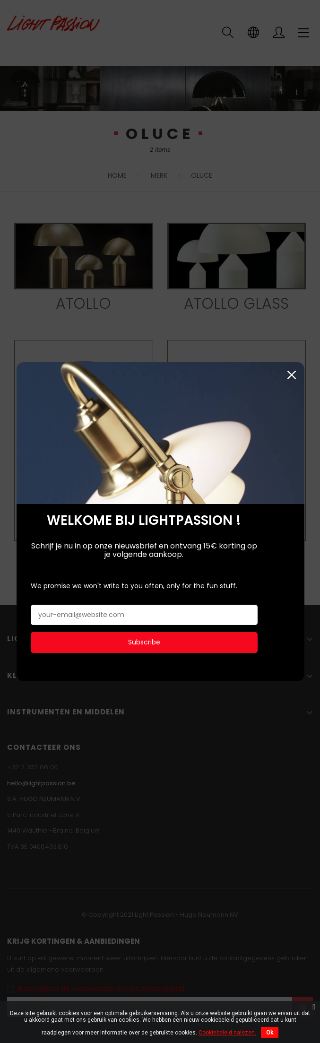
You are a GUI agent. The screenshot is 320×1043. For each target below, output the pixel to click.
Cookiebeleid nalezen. (227, 1032)
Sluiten (291, 372)
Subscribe (144, 639)
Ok (269, 1032)
